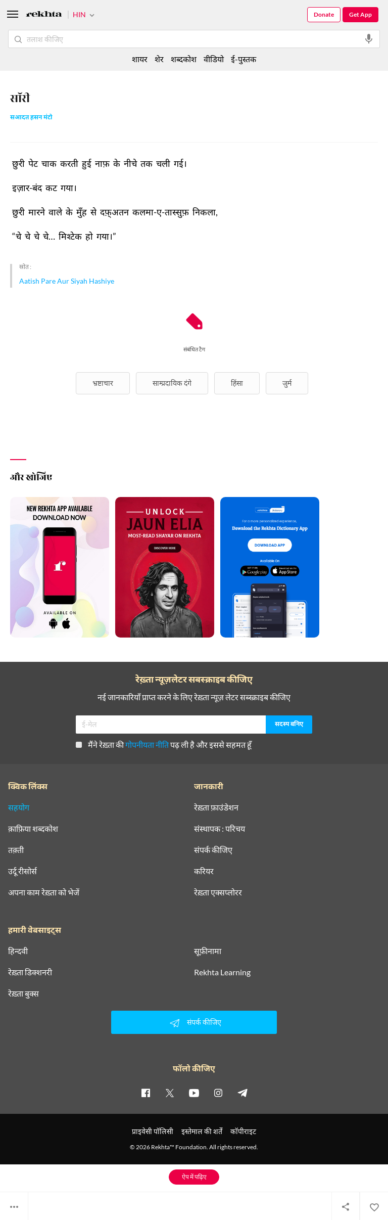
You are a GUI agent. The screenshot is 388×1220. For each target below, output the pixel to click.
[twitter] (170, 1093)
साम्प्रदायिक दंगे (172, 383)
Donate (324, 14)
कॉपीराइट (243, 1131)
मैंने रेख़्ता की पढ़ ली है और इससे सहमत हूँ (164, 744)
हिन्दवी (18, 951)
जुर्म (287, 383)
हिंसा (237, 383)
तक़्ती (16, 850)
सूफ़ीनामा (207, 951)
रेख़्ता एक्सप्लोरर (218, 892)
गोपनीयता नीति (147, 744)
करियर (204, 871)
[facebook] (145, 1093)
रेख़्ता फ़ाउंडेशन (216, 807)
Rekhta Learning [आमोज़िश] (222, 972)
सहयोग (18, 807)
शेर (159, 59)
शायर (140, 59)
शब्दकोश (184, 59)
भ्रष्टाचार (102, 383)
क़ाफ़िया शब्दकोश (33, 829)
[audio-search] (369, 39)
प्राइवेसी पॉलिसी (152, 1131)
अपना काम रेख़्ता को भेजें (43, 892)
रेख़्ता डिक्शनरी (30, 972)
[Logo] (44, 15)
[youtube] (194, 1093)
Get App (360, 14)
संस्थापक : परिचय (219, 829)
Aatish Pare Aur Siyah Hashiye (66, 281)
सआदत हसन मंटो (31, 118)
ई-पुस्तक (243, 59)
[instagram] (218, 1093)
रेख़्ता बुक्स (23, 993)
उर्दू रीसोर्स (22, 871)
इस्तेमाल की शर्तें (201, 1131)
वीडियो (214, 59)
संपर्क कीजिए (213, 850)
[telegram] (242, 1093)
